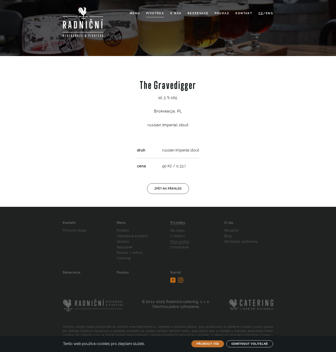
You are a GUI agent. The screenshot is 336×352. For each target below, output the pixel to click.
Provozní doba (75, 230)
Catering (124, 258)
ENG (269, 13)
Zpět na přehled (168, 188)
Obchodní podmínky (241, 241)
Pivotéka (155, 13)
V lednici (177, 236)
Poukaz (222, 13)
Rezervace (198, 13)
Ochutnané (179, 247)
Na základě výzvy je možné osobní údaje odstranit (112, 335)
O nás (175, 13)
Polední (123, 230)
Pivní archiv (179, 241)
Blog (228, 236)
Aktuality (231, 230)
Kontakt (243, 13)
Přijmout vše (207, 343)
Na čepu (177, 230)
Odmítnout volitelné (249, 343)
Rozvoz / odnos (130, 252)
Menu (135, 13)
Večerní (123, 241)
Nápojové (125, 247)
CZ (261, 13)
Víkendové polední (132, 236)
